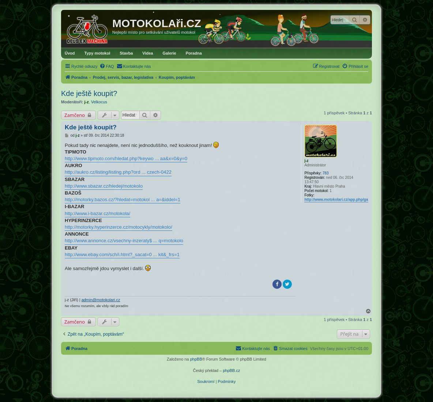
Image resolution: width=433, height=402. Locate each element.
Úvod (70, 53)
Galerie (169, 53)
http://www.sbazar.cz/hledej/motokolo (104, 186)
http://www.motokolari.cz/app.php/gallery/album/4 (347, 200)
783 (326, 173)
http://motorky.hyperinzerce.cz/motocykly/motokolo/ (118, 227)
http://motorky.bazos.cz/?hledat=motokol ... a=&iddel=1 (122, 199)
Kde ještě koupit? (89, 93)
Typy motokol (97, 53)
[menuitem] (106, 66)
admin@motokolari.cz (101, 300)
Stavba (126, 53)
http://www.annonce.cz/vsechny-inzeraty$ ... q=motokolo (124, 240)
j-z (86, 102)
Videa (147, 53)
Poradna (194, 53)
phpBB (196, 359)
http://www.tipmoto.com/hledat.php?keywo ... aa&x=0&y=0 (126, 158)
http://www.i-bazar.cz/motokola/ (97, 213)
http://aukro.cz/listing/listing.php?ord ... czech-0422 (118, 172)
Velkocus (99, 102)
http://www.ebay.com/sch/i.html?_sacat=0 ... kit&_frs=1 (122, 254)
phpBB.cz (231, 370)
